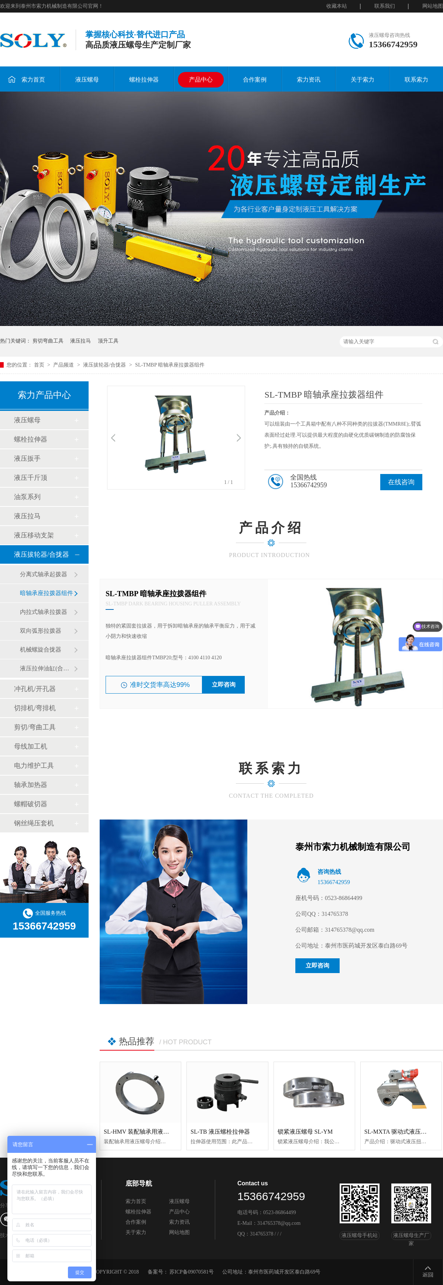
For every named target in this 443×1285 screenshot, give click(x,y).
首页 (40, 365)
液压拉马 (80, 341)
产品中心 (201, 79)
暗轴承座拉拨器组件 (46, 593)
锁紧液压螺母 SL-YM (305, 1131)
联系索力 (416, 79)
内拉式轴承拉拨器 (43, 612)
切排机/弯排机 (35, 708)
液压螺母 (87, 79)
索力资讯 (308, 79)
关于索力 (362, 79)
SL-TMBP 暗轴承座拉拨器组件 (170, 365)
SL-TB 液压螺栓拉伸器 (220, 1131)
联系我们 (384, 6)
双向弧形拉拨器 (40, 631)
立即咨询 (224, 684)
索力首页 (26, 79)
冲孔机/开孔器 (35, 689)
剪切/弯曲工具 (35, 727)
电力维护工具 (34, 765)
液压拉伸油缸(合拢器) (47, 668)
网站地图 (432, 6)
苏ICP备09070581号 (191, 1272)
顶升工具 (108, 341)
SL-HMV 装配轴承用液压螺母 (142, 1131)
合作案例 (255, 79)
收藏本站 (336, 6)
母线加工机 (30, 746)
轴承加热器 (30, 784)
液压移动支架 (34, 535)
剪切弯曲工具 (47, 341)
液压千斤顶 (30, 477)
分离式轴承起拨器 (43, 574)
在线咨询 (401, 482)
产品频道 (64, 365)
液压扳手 (27, 458)
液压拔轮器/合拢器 (105, 365)
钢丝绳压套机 (34, 823)
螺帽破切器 (30, 804)
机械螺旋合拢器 (40, 649)
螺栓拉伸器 (144, 79)
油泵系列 (27, 497)
